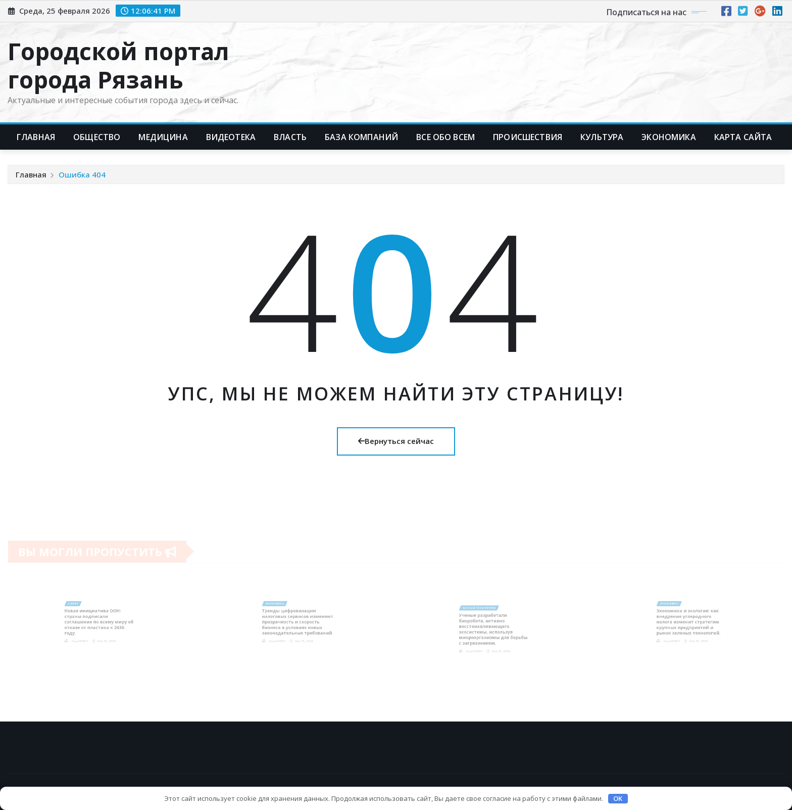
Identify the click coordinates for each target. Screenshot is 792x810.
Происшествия (527, 137)
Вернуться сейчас (396, 441)
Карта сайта (743, 137)
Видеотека (231, 137)
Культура (601, 137)
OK (617, 798)
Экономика (668, 137)
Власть (290, 137)
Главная (36, 137)
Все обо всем (445, 137)
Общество (96, 137)
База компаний (361, 137)
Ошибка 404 (82, 174)
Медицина (162, 137)
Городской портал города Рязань (118, 65)
